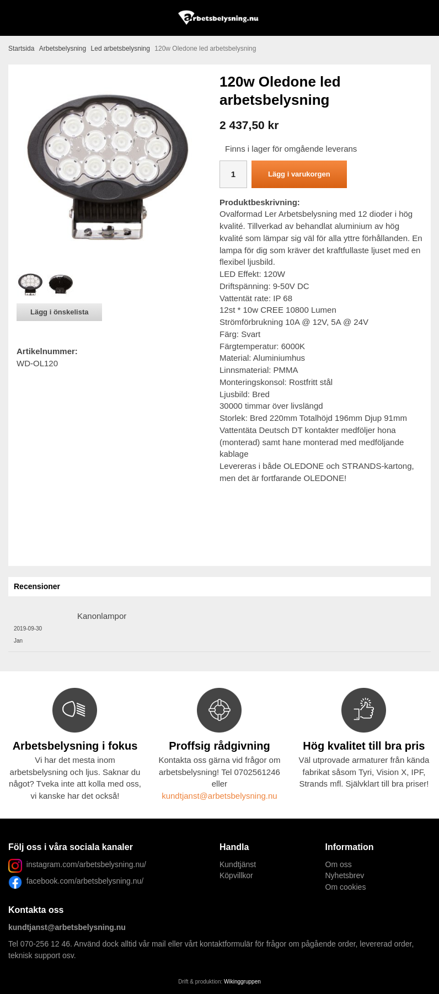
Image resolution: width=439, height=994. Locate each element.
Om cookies (345, 887)
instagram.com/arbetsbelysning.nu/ (86, 864)
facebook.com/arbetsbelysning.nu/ (82, 881)
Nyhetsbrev (345, 875)
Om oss (338, 864)
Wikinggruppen (242, 982)
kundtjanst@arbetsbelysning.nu (219, 795)
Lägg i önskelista (59, 312)
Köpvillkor (236, 875)
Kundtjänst (238, 864)
